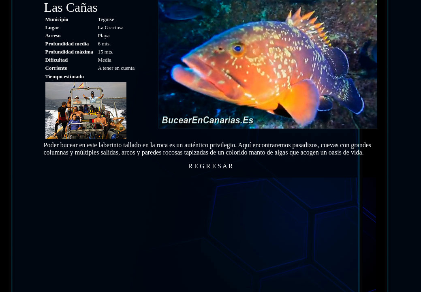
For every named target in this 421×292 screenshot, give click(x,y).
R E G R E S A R (210, 166)
